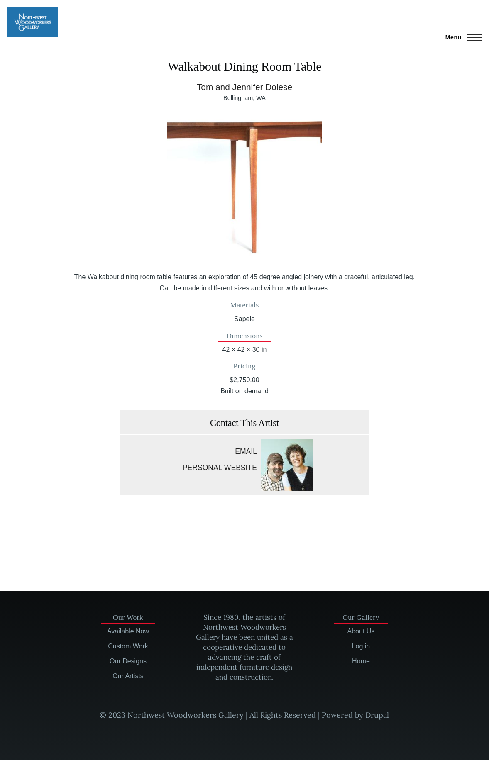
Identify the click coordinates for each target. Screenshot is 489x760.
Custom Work (128, 646)
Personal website (220, 467)
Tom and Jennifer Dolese (244, 87)
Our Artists (128, 676)
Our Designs (128, 661)
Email (246, 451)
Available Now (128, 631)
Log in (361, 646)
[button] (244, 187)
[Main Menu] (461, 37)
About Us (361, 631)
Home (361, 661)
